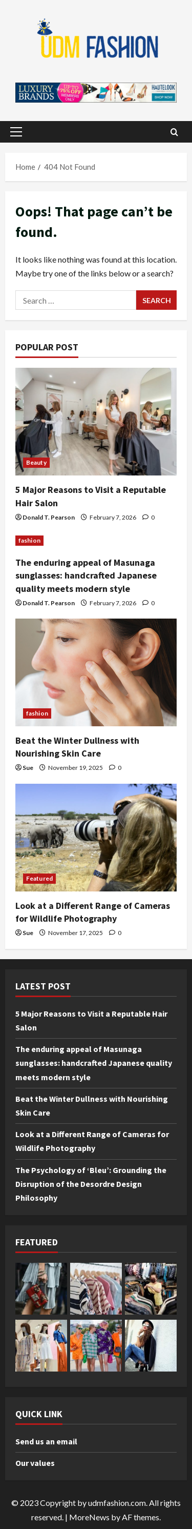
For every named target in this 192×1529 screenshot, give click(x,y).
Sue (28, 767)
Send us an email (46, 1441)
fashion (29, 540)
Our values (35, 1463)
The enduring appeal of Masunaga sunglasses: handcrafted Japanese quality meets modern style (86, 575)
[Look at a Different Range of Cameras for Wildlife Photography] (96, 837)
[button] (16, 132)
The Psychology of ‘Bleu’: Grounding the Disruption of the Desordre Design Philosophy (90, 1184)
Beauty (36, 462)
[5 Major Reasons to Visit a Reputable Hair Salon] (96, 421)
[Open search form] (174, 132)
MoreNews (89, 1517)
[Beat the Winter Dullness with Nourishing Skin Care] (96, 672)
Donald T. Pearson (49, 517)
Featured (39, 878)
